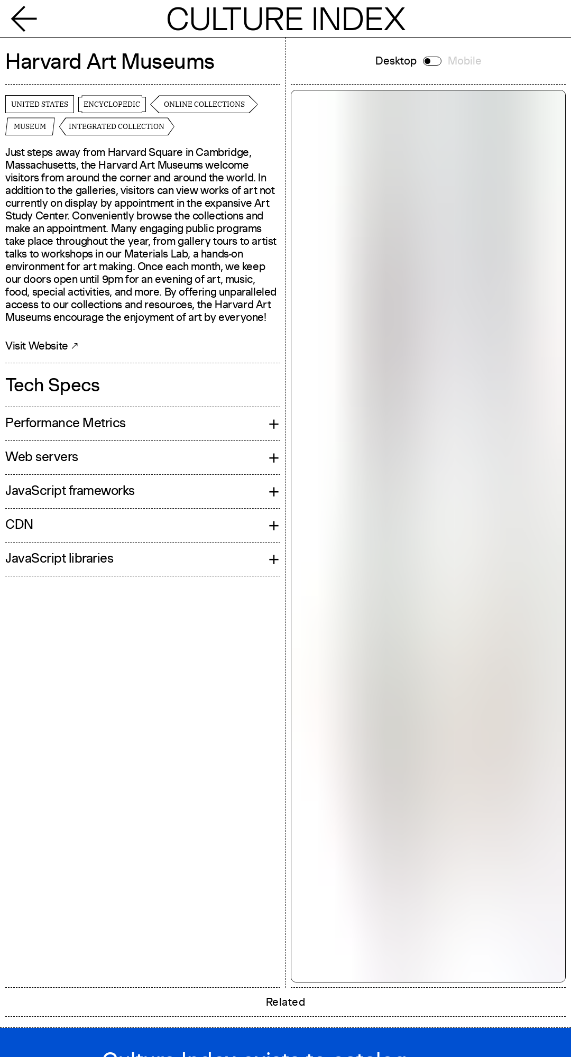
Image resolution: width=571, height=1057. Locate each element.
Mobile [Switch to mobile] (465, 61)
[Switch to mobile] (432, 61)
